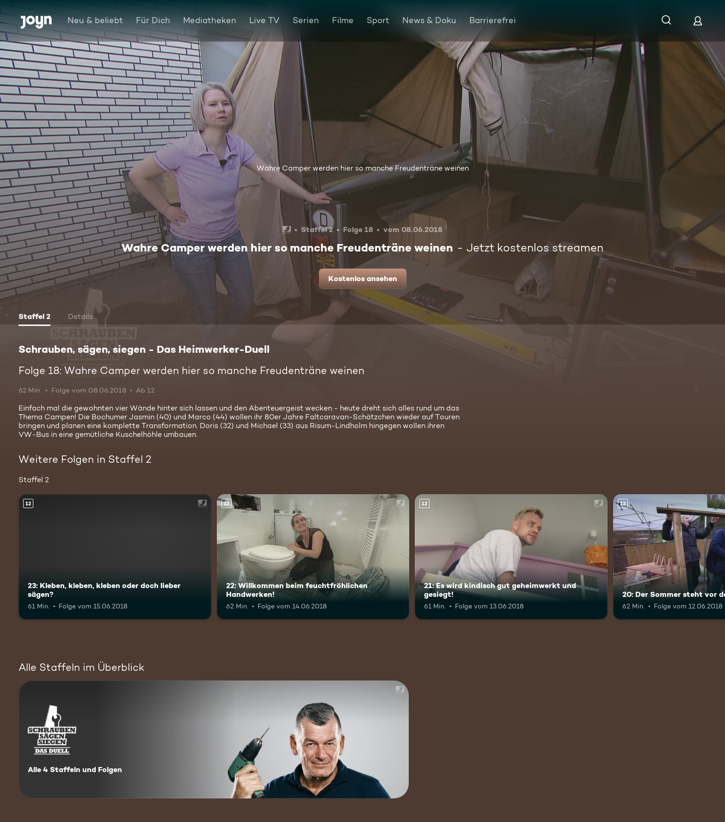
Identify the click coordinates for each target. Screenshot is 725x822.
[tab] (34, 317)
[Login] (697, 20)
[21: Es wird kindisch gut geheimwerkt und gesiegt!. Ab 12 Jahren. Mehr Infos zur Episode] (511, 557)
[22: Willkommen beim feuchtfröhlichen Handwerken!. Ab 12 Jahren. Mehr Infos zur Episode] (313, 557)
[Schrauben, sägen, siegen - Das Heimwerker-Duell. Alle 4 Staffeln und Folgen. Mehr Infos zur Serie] (213, 739)
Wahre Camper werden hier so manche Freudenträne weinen (363, 168)
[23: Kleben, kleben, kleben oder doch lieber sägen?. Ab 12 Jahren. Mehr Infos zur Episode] (114, 557)
